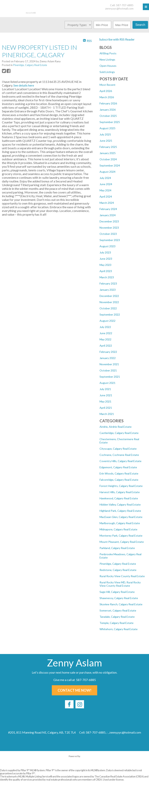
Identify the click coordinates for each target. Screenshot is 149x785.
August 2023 (107, 246)
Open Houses (108, 65)
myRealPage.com (75, 760)
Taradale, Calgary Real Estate (117, 616)
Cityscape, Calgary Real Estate (118, 448)
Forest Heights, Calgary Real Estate (121, 485)
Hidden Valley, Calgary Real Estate (120, 504)
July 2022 (105, 327)
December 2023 (109, 221)
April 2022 (106, 345)
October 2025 (108, 115)
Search (140, 24)
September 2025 (110, 122)
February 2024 (108, 209)
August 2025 (107, 128)
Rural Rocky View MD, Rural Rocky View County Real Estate (120, 584)
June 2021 (106, 395)
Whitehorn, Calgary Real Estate (119, 629)
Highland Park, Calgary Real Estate (120, 510)
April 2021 (106, 407)
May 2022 (105, 339)
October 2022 (108, 308)
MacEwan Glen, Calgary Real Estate (121, 517)
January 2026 (108, 109)
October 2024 (108, 159)
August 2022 (107, 320)
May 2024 (105, 190)
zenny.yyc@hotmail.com (119, 8)
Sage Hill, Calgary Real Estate (117, 591)
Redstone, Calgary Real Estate (118, 570)
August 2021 (107, 382)
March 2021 (107, 413)
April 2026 (106, 91)
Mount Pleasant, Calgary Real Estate (122, 541)
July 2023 (105, 252)
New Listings (107, 59)
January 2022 (108, 358)
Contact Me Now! (74, 690)
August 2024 (107, 171)
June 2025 (106, 140)
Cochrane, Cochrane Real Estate (119, 454)
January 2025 (108, 153)
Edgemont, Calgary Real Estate (118, 467)
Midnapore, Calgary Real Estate (118, 529)
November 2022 (109, 302)
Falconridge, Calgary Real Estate (119, 479)
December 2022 (109, 296)
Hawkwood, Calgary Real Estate (119, 498)
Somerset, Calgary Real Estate (118, 610)
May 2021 (105, 401)
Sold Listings (107, 72)
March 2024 (107, 202)
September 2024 (110, 165)
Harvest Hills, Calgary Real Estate (120, 492)
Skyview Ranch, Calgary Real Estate (121, 604)
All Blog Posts (108, 53)
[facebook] (69, 704)
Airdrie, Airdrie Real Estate (116, 426)
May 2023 (105, 264)
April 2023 (106, 271)
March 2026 (107, 97)
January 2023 (108, 289)
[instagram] (79, 704)
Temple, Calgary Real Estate (116, 623)
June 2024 (106, 184)
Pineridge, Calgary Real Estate (118, 563)
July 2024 (105, 178)
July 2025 (105, 134)
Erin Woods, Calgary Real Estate (119, 473)
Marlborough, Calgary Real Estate (120, 523)
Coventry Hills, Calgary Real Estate (120, 461)
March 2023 (107, 277)
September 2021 (110, 376)
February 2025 (108, 146)
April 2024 (106, 196)
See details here (23, 85)
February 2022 (108, 351)
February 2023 (108, 283)
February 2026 (108, 103)
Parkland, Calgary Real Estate (117, 548)
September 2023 (110, 240)
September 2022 (110, 314)
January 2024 (108, 215)
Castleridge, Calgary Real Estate (119, 433)
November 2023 (109, 227)
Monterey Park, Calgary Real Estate (121, 535)
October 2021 (108, 370)
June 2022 (106, 333)
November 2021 (109, 364)
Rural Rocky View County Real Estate (122, 576)
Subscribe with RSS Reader (117, 39)
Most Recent (107, 84)
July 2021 (105, 389)
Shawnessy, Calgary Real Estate (119, 598)
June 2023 (106, 258)
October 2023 (108, 233)
